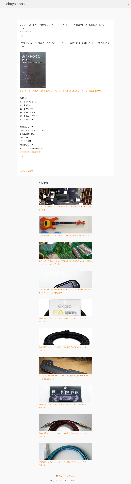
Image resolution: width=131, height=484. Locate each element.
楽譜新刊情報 (36, 152)
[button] (21, 36)
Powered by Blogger (65, 476)
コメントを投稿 (26, 171)
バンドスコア (25, 152)
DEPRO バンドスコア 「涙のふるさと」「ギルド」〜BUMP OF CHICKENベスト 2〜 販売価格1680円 (61, 91)
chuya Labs (15, 4)
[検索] (128, 4)
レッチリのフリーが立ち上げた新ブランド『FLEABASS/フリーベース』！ (65, 235)
